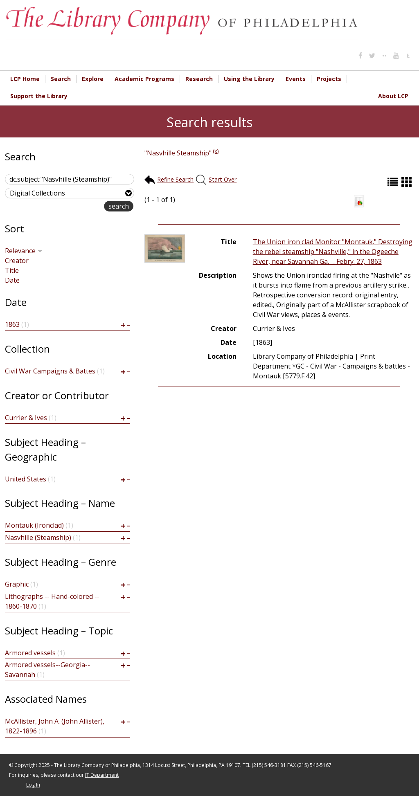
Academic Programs (144, 79)
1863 (12, 324)
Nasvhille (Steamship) (38, 537)
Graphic (17, 584)
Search (61, 79)
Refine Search (175, 179)
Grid (407, 182)
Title (12, 270)
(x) (216, 151)
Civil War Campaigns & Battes (50, 371)
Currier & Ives (26, 417)
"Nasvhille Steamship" (178, 152)
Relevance (24, 250)
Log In (33, 784)
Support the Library (39, 96)
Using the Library (249, 79)
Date (12, 280)
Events (296, 79)
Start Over (223, 179)
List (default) (393, 182)
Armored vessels (30, 652)
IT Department (102, 774)
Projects (329, 79)
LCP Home (25, 79)
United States (25, 478)
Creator (17, 260)
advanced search (78, 206)
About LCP (393, 96)
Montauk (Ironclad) (34, 525)
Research (199, 79)
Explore (93, 79)
